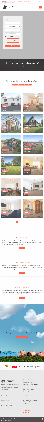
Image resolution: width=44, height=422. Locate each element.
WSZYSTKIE (15, 84)
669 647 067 (23, 1)
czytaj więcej (22, 248)
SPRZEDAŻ (29, 84)
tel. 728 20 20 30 (27, 409)
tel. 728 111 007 (27, 410)
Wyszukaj (13, 45)
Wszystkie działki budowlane (7, 407)
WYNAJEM (24, 84)
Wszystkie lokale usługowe (6, 405)
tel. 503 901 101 (27, 412)
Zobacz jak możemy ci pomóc (22, 337)
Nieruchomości (28, 379)
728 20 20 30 (8, 1)
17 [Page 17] (24, 222)
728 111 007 (13, 1)
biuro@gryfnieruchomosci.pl (10, 2)
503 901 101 (28, 1)
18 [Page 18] (27, 222)
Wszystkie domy (4, 403)
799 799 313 (18, 1)
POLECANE (19, 84)
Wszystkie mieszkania (5, 400)
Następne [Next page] (31, 222)
